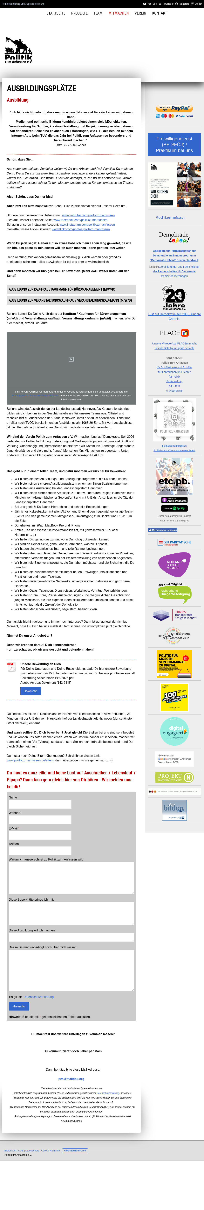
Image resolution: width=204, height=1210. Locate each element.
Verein (140, 13)
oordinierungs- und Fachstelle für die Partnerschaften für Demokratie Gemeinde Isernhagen (176, 271)
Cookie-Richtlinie (50, 1150)
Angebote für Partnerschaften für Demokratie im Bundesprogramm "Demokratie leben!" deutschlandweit (174, 255)
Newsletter (168, 3)
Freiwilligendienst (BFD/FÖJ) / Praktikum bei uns (174, 144)
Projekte (79, 13)
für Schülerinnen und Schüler (174, 367)
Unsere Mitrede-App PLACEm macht (174, 343)
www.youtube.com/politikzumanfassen (88, 215)
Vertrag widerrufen (75, 1150)
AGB (20, 1150)
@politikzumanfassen (170, 217)
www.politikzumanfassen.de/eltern (30, 760)
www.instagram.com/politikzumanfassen (87, 224)
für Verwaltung (174, 381)
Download (30, 691)
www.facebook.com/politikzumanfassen (80, 220)
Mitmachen (118, 13)
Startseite (55, 13)
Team (98, 13)
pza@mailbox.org (71, 1079)
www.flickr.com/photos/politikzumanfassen (81, 229)
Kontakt (159, 13)
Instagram (184, 3)
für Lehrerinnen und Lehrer (174, 372)
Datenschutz (32, 1150)
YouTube (152, 3)
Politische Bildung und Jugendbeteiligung (23, 3)
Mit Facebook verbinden (163, 530)
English (198, 3)
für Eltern (174, 386)
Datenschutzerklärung (39, 997)
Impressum (10, 1150)
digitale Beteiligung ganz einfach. (174, 348)
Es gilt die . (32, 997)
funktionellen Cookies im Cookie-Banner (35, 395)
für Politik (174, 376)
